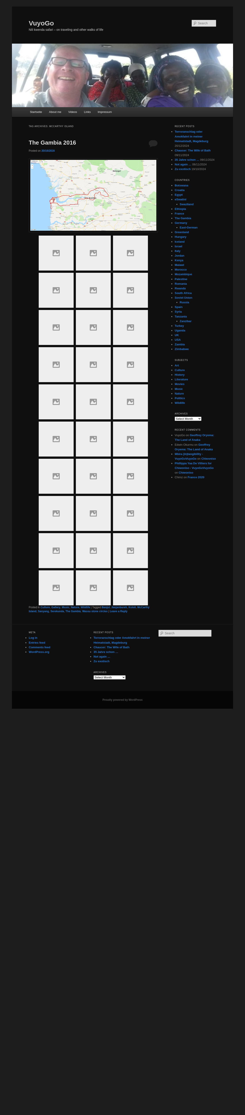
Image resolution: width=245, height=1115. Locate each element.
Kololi (132, 607)
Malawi (179, 265)
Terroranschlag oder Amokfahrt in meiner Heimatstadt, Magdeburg (191, 136)
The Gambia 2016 (52, 142)
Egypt (179, 194)
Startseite (36, 112)
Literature (181, 379)
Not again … (183, 164)
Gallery (55, 607)
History (180, 374)
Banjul (106, 607)
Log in (33, 637)
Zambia (180, 344)
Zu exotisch (183, 169)
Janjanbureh (119, 607)
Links (87, 112)
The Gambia (73, 611)
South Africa (183, 293)
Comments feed (39, 647)
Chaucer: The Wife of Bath (193, 150)
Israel (178, 246)
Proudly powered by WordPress (122, 699)
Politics (180, 398)
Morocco (181, 269)
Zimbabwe (182, 349)
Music (65, 607)
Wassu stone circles (94, 611)
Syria (178, 311)
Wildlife (85, 607)
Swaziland (187, 204)
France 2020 (196, 477)
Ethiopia (180, 209)
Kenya (179, 260)
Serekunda (57, 611)
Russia (184, 302)
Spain (178, 307)
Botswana (181, 185)
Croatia (180, 190)
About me (55, 112)
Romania (181, 283)
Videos (72, 112)
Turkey (179, 325)
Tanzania (181, 316)
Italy (177, 251)
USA (178, 339)
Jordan (179, 255)
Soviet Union (183, 297)
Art (177, 365)
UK (177, 335)
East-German (189, 227)
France (179, 213)
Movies (179, 384)
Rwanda (180, 288)
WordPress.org (39, 652)
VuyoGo (41, 23)
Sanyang (43, 611)
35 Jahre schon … (187, 159)
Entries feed (37, 642)
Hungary (180, 236)
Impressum (105, 112)
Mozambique (183, 274)
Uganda (180, 330)
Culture (45, 607)
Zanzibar (185, 321)
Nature (75, 607)
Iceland (180, 241)
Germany (181, 223)
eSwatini (180, 199)
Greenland (182, 232)
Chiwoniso (208, 458)
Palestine (181, 279)
